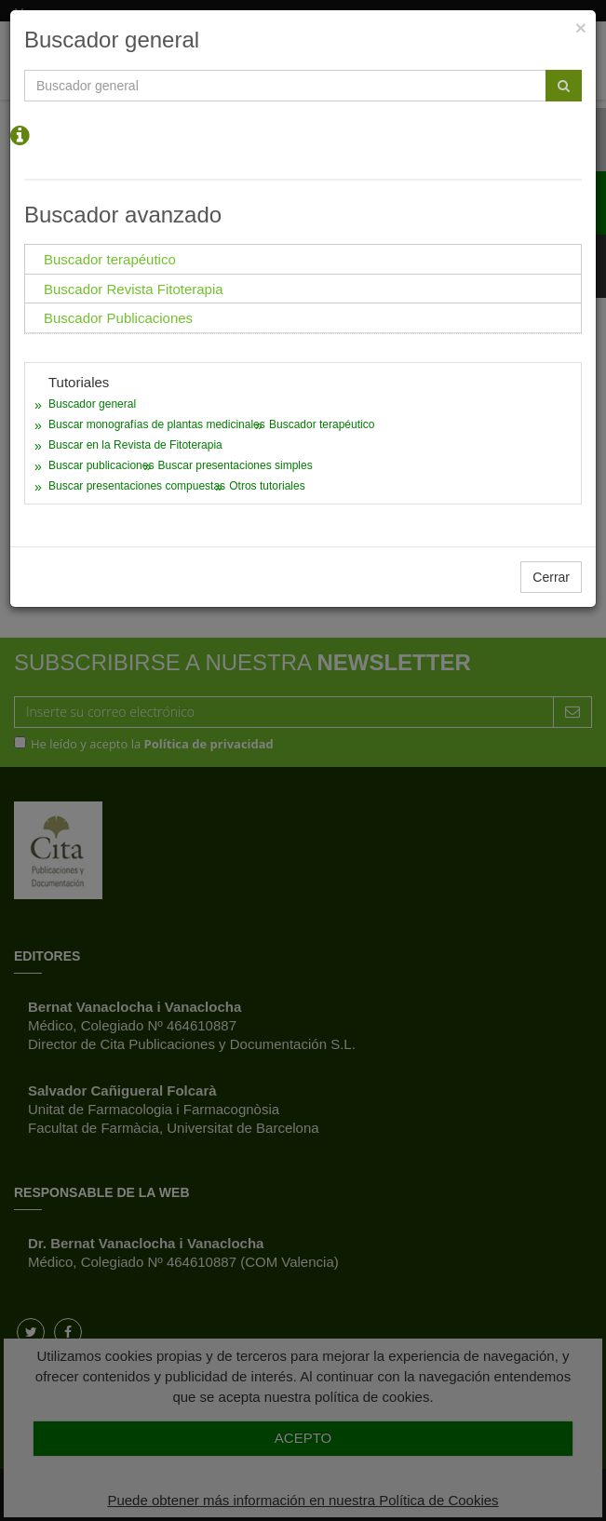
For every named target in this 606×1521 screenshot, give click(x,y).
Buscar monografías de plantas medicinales (156, 424)
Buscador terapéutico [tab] (110, 259)
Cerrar (551, 577)
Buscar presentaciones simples (235, 465)
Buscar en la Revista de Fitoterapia (135, 444)
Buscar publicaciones (101, 465)
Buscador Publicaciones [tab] (118, 318)
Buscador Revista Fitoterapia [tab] (133, 289)
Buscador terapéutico (321, 424)
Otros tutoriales (266, 485)
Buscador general (92, 404)
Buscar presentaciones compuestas (136, 485)
